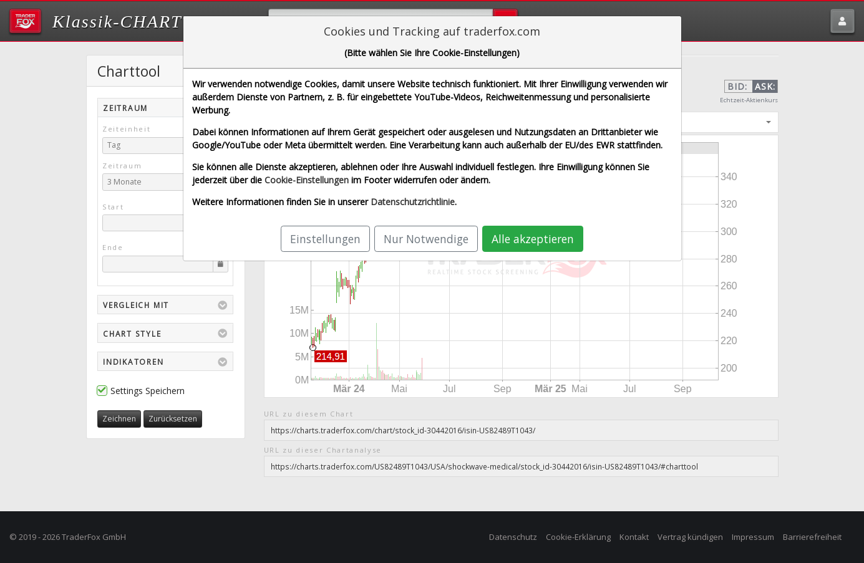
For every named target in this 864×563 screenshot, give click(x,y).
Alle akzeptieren (533, 238)
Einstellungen (325, 238)
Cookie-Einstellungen (307, 180)
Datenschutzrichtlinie (413, 202)
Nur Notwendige (426, 238)
